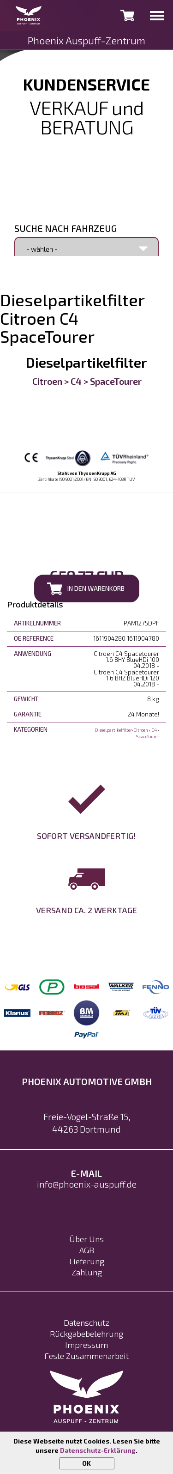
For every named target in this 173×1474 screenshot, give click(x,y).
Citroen (47, 381)
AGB (86, 1250)
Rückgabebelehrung (86, 1333)
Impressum (86, 1345)
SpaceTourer (116, 381)
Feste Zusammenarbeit (86, 1356)
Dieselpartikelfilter (86, 362)
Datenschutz (86, 1322)
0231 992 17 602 (86, 145)
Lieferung (86, 1261)
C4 (76, 381)
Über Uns (86, 1239)
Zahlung (87, 1272)
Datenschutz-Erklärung (98, 1450)
